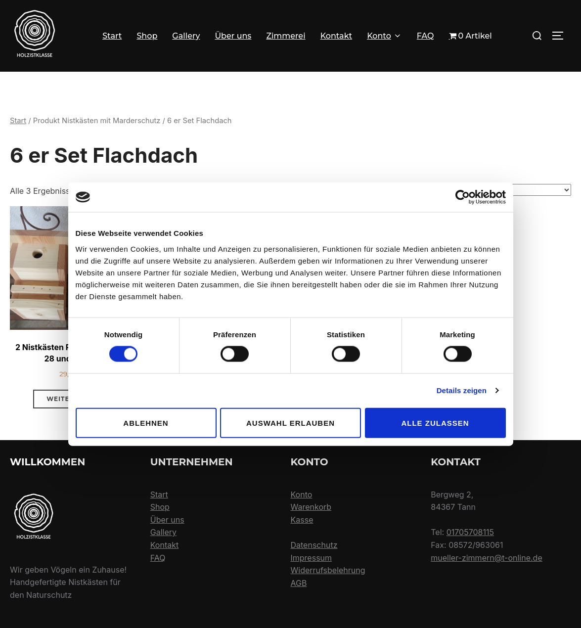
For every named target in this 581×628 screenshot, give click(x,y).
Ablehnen (145, 422)
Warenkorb (311, 536)
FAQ (425, 36)
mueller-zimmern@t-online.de (486, 586)
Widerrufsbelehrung (328, 599)
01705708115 (470, 561)
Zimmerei (285, 36)
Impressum (311, 586)
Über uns (233, 36)
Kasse (302, 549)
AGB (299, 612)
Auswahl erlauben (290, 422)
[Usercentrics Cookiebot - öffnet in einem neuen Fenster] (462, 197)
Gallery (186, 36)
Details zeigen (462, 390)
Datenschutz (314, 574)
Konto (384, 36)
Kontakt (336, 36)
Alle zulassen (435, 422)
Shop (146, 36)
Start (112, 36)
